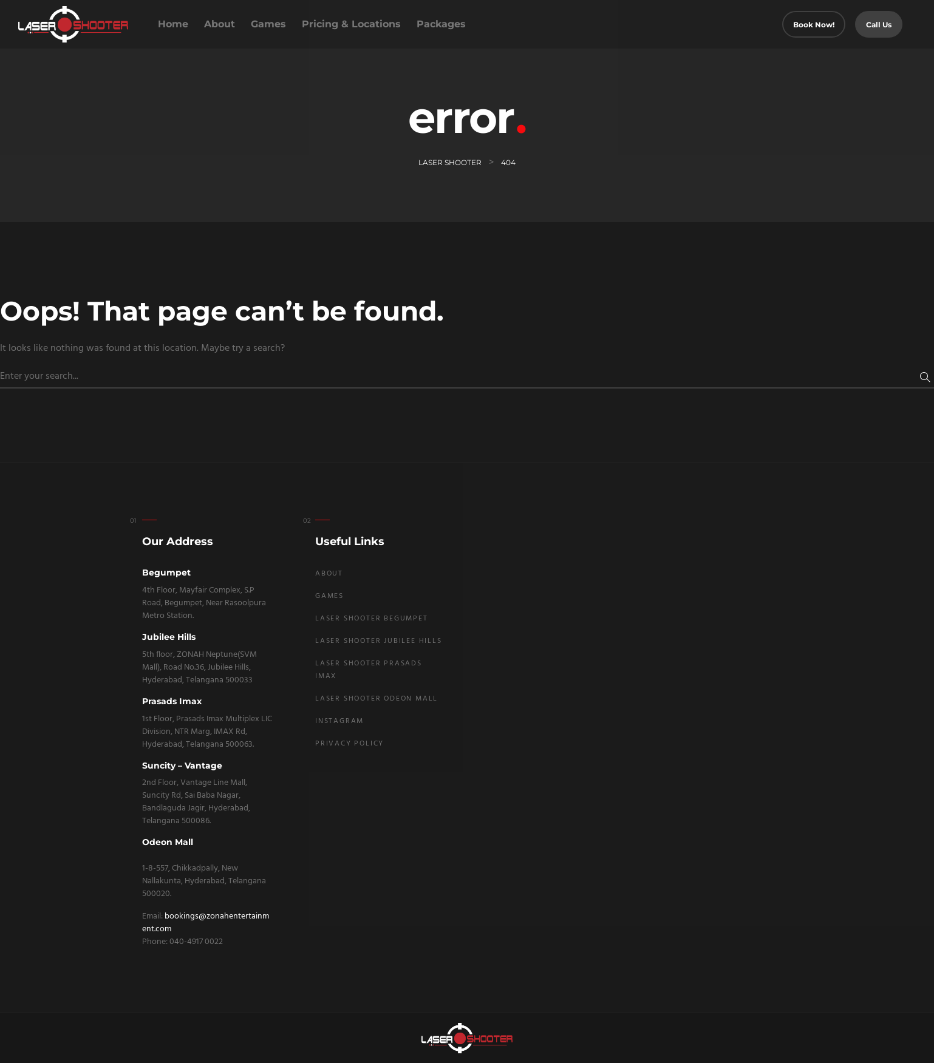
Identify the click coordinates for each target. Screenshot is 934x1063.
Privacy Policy (349, 744)
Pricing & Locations (351, 24)
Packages (441, 24)
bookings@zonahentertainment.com (205, 922)
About (219, 24)
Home (173, 24)
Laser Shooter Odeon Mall (376, 699)
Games (268, 24)
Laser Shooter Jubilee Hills (378, 641)
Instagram (339, 721)
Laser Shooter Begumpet (371, 619)
